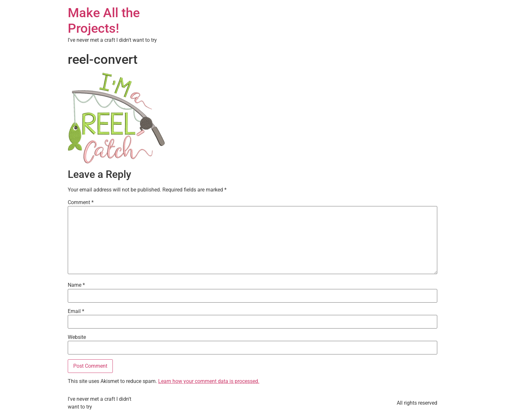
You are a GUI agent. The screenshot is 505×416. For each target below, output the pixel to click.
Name (76, 285)
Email (76, 311)
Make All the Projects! (104, 20)
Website (77, 337)
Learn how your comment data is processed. (208, 381)
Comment (81, 202)
